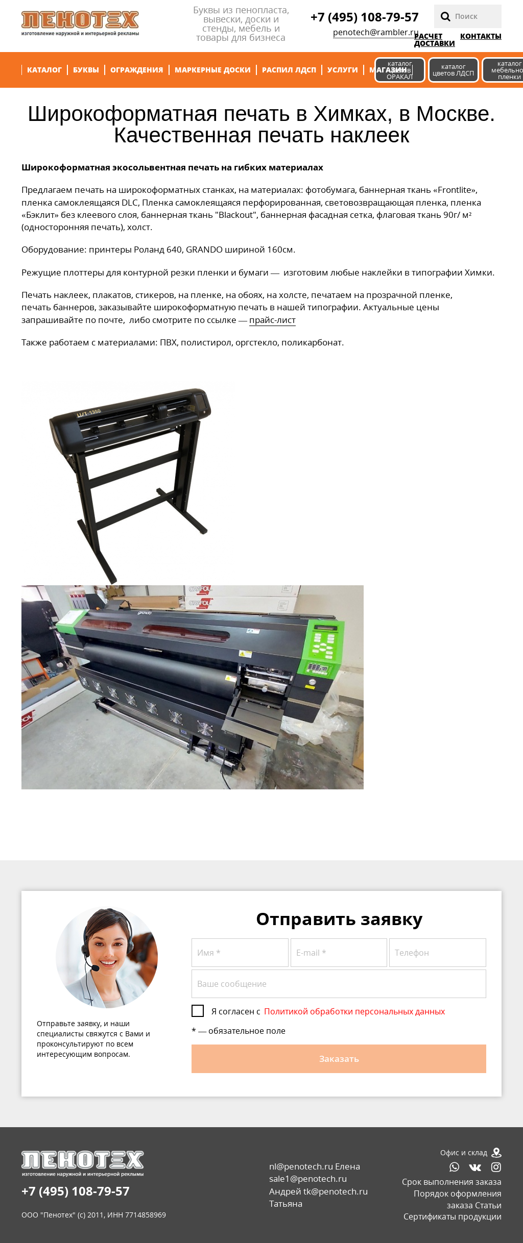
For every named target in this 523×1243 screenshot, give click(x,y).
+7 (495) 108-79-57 (365, 16)
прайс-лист (272, 320)
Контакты (481, 37)
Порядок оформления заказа (458, 1199)
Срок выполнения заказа (452, 1181)
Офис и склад (463, 1152)
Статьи (488, 1205)
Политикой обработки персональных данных (354, 1011)
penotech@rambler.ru (376, 32)
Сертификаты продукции (452, 1216)
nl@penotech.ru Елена (314, 1166)
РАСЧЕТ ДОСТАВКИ (434, 40)
